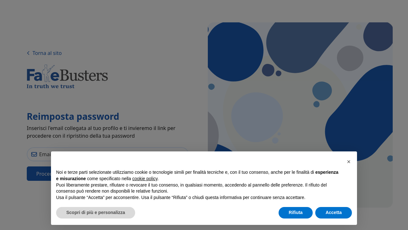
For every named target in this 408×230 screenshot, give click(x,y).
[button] (349, 162)
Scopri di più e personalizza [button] (95, 212)
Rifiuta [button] (296, 212)
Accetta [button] (333, 212)
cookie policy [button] (144, 178)
